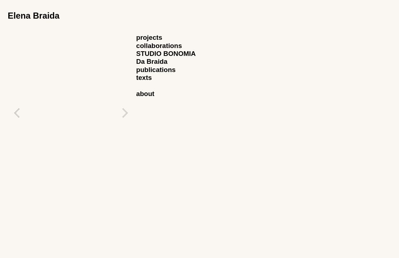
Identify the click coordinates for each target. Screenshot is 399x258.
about (145, 93)
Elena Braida (33, 15)
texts (144, 77)
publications (156, 69)
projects (149, 37)
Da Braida (152, 61)
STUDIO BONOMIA (166, 53)
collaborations (159, 45)
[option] (71, 113)
